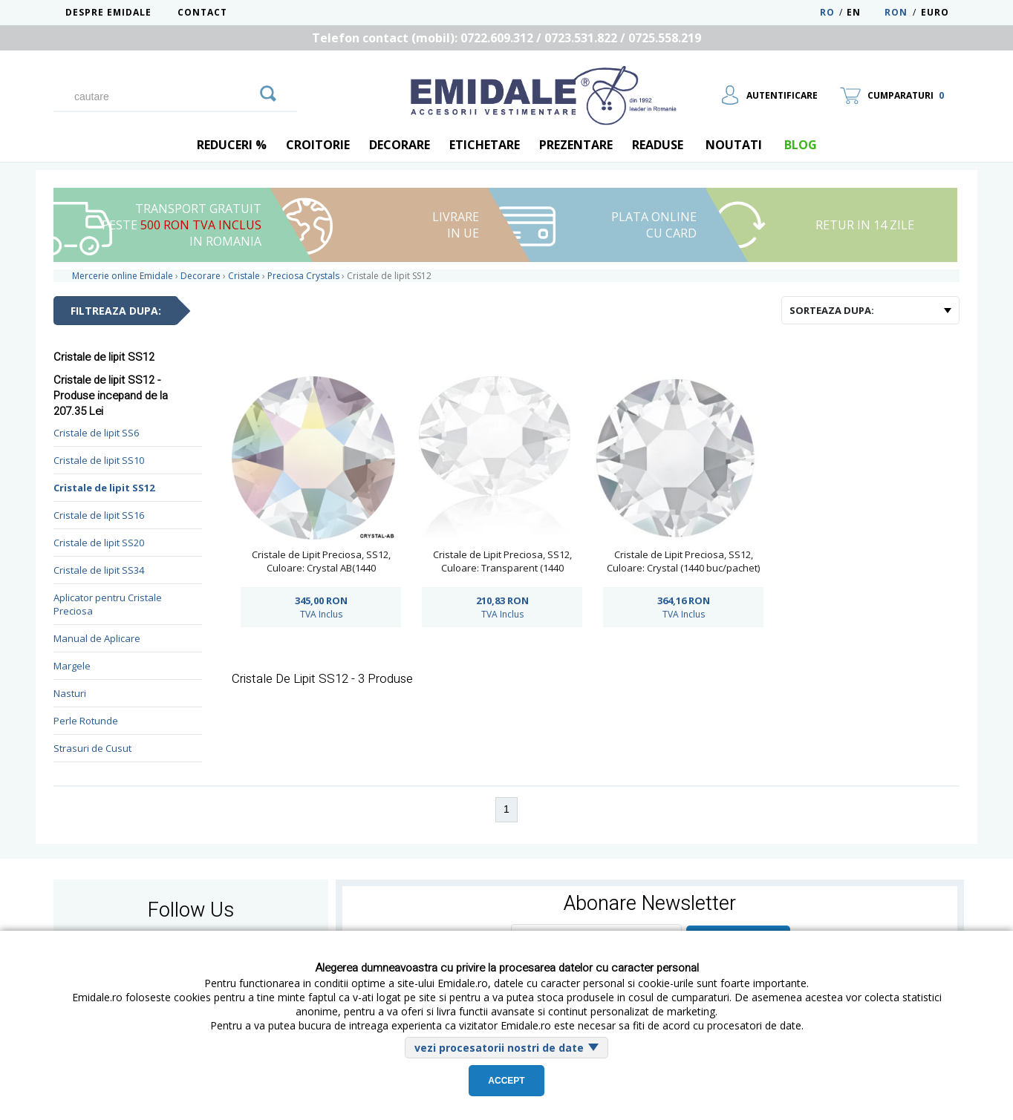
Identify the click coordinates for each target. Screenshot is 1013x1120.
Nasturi (69, 693)
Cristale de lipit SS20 (98, 542)
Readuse (657, 145)
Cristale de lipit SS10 (98, 460)
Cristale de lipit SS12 (103, 487)
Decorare (399, 145)
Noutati (734, 145)
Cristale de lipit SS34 (98, 570)
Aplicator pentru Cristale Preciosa (107, 604)
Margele (72, 665)
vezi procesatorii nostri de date (499, 1048)
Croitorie (318, 145)
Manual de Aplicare (96, 638)
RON (896, 12)
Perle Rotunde (85, 720)
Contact (202, 12)
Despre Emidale (108, 12)
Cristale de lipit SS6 (96, 432)
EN (864, 12)
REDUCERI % (232, 145)
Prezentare (576, 145)
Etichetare (484, 145)
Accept (506, 1080)
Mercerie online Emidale (122, 275)
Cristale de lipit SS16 (98, 515)
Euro (935, 12)
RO (827, 12)
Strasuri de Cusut (92, 748)
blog (800, 145)
